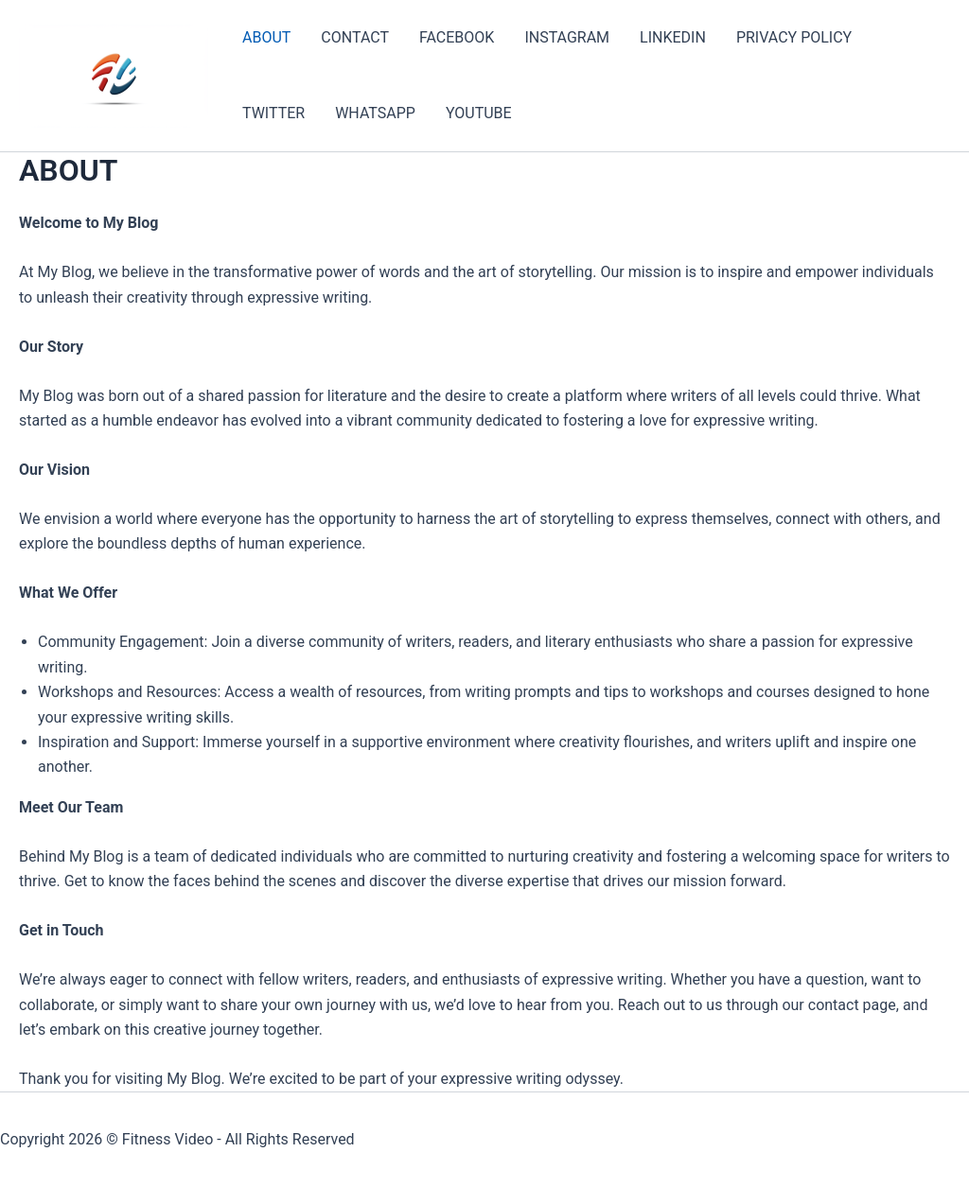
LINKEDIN (673, 37)
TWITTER (273, 113)
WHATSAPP (375, 113)
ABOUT (266, 37)
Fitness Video (167, 1139)
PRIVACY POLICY (794, 37)
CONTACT (355, 37)
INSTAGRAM (566, 37)
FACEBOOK (456, 37)
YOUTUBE (479, 113)
